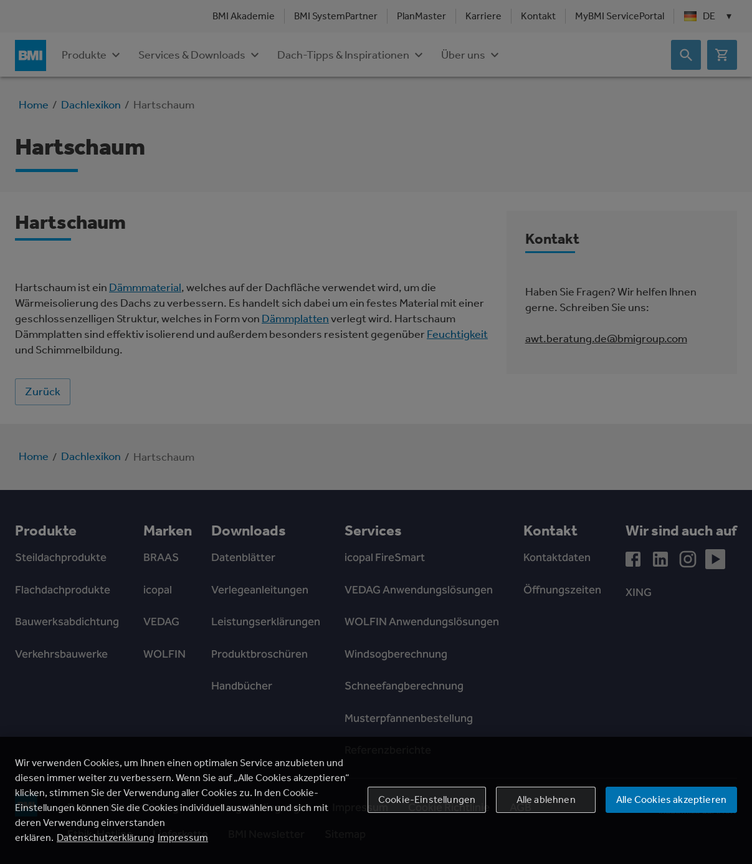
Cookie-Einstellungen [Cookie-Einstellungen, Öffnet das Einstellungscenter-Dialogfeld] (426, 799)
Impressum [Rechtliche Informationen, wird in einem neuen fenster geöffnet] (183, 837)
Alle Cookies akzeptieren (671, 799)
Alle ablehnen (546, 799)
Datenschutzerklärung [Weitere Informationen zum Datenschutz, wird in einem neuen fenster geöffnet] (106, 837)
